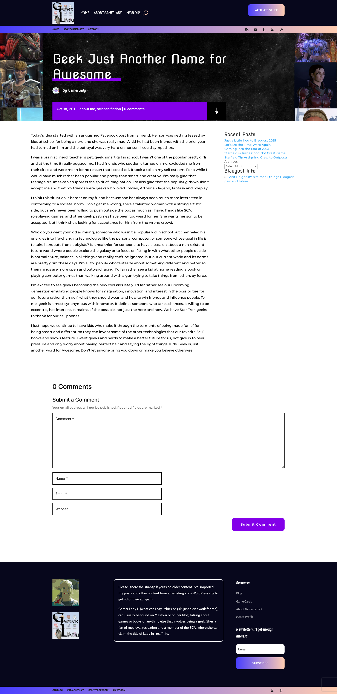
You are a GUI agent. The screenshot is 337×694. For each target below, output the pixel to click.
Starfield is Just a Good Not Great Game (255, 153)
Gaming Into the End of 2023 (246, 149)
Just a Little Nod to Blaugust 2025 (250, 140)
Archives (231, 161)
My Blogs (133, 13)
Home (84, 13)
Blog (239, 593)
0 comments (134, 109)
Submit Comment (258, 524)
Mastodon (119, 690)
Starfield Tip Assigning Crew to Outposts (256, 157)
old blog (57, 690)
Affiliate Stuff (266, 10)
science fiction (109, 109)
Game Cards (244, 601)
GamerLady (77, 90)
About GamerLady (108, 13)
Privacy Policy (75, 690)
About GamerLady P (249, 609)
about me (87, 109)
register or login (98, 690)
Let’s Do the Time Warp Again (247, 145)
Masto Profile (244, 617)
